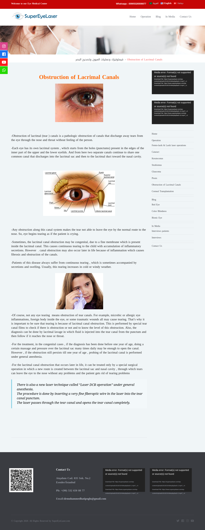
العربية (155, 3)
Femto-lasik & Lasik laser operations (169, 145)
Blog (158, 16)
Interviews (156, 237)
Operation (146, 16)
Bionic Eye (157, 218)
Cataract (155, 152)
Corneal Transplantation (163, 191)
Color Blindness (159, 211)
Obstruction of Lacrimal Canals (166, 185)
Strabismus (157, 165)
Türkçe (180, 3)
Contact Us (185, 16)
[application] (173, 82)
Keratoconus (157, 158)
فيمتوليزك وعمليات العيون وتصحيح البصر (99, 59)
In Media (170, 16)
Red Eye (156, 204)
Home (133, 16)
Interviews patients (160, 231)
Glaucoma (156, 171)
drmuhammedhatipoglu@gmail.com (84, 498)
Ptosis (154, 178)
